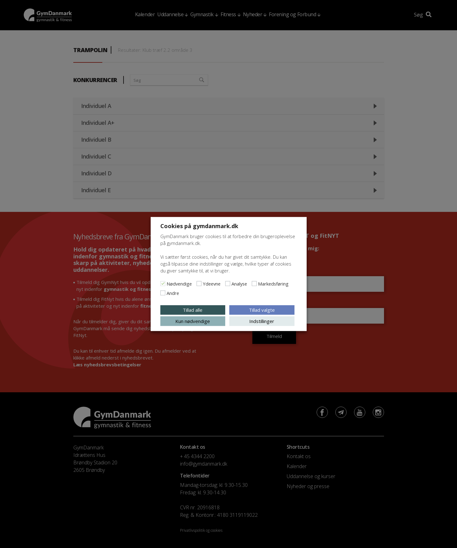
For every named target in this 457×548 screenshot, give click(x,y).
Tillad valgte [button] (262, 310)
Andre (173, 293)
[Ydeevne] (199, 283)
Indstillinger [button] (261, 321)
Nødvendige (179, 284)
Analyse (239, 284)
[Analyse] (227, 283)
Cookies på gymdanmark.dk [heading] (199, 226)
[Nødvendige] (162, 283)
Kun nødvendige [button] (192, 321)
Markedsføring (273, 284)
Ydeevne (212, 284)
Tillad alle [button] (192, 310)
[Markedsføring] (254, 283)
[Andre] (162, 293)
